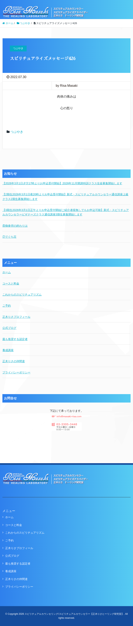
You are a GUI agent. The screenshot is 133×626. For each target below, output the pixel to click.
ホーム (6, 272)
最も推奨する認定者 (15, 339)
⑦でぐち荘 (9, 236)
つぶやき (16, 132)
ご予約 (6, 305)
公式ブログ (9, 327)
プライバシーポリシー (16, 372)
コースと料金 (10, 283)
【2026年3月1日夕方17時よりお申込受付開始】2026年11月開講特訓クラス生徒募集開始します (62, 183)
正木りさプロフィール (16, 316)
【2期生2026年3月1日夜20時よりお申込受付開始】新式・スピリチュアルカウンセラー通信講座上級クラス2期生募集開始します (65, 196)
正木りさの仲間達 (13, 361)
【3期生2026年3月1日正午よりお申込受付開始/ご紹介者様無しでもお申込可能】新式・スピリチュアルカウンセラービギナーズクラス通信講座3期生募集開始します (65, 212)
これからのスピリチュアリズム (22, 294)
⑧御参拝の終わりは (15, 225)
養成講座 (8, 350)
